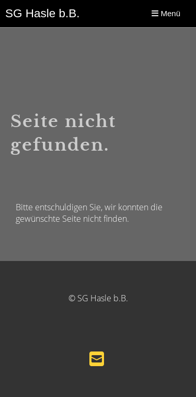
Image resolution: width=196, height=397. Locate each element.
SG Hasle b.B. (42, 13)
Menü (166, 13)
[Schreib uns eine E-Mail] (96, 358)
